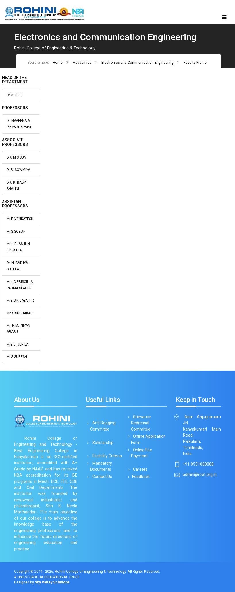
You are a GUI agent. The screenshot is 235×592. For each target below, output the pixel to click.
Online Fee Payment (141, 453)
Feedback (140, 476)
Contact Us (101, 476)
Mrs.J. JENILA (17, 344)
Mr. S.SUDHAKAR (20, 313)
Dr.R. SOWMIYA (18, 170)
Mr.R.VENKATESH (20, 219)
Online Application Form (148, 439)
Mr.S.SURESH (17, 357)
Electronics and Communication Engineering (137, 62)
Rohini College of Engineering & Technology (90, 571)
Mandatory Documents (101, 466)
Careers (139, 469)
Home (58, 62)
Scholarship (101, 442)
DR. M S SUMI (17, 157)
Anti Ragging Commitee (102, 426)
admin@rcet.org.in (200, 474)
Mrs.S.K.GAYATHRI (21, 300)
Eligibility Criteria (106, 456)
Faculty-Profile (195, 62)
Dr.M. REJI (14, 95)
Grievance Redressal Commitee (141, 422)
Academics (82, 62)
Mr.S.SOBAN (16, 232)
